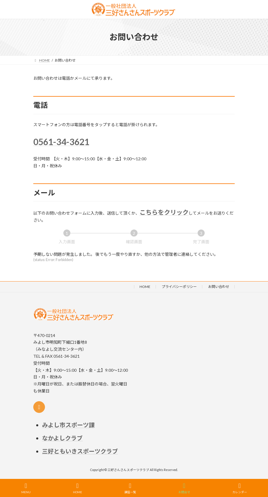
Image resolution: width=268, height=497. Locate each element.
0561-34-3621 (61, 141)
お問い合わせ (218, 286)
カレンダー (239, 488)
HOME (145, 286)
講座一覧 (130, 488)
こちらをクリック (164, 212)
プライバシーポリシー (179, 286)
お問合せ (184, 488)
